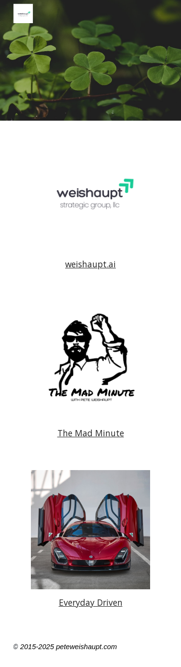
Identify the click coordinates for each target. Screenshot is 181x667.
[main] (90, 264)
